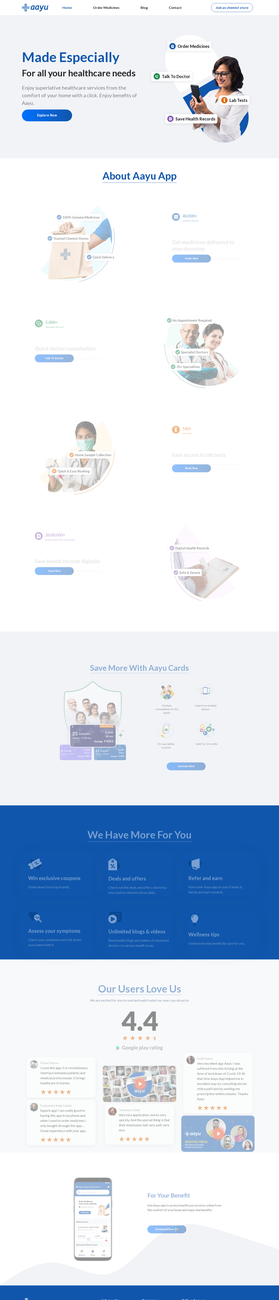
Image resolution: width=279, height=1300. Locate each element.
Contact (175, 7)
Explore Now (47, 115)
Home (67, 7)
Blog (144, 7)
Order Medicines (106, 7)
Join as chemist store (232, 7)
